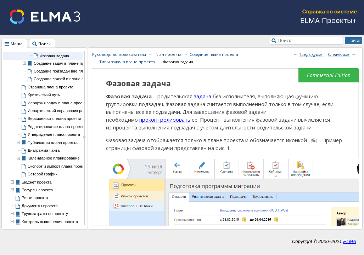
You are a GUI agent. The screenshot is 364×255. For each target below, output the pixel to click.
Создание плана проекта (214, 54)
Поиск (284, 40)
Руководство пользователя (119, 54)
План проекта (168, 54)
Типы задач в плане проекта (127, 61)
